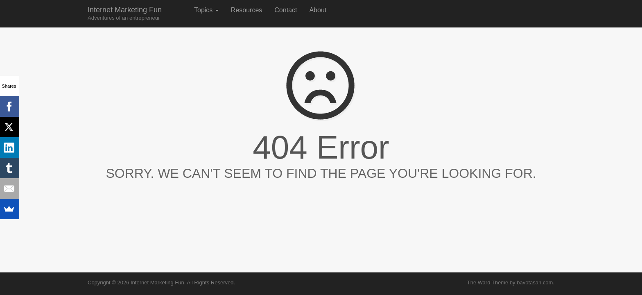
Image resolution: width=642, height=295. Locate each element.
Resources (246, 10)
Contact (285, 10)
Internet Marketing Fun (125, 13)
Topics (206, 10)
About (317, 10)
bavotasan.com (535, 282)
